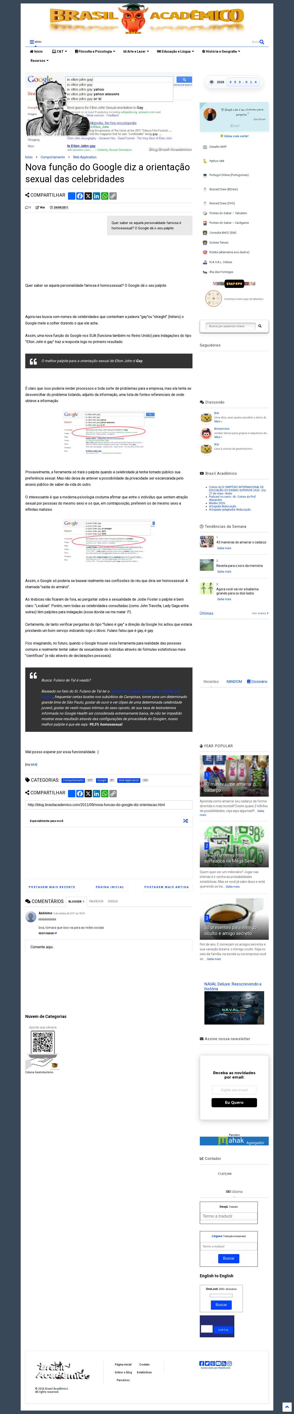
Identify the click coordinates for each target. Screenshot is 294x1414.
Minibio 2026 (217, 503)
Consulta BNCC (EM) (219, 233)
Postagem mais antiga (166, 887)
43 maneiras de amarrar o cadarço (241, 542)
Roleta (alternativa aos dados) (226, 252)
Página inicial (110, 887)
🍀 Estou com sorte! (234, 136)
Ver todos (260, 613)
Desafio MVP (214, 147)
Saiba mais (224, 548)
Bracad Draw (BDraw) (220, 189)
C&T (59, 51)
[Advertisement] (63, 248)
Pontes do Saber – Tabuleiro (225, 213)
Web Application (84, 157)
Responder (48, 933)
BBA (34, 764)
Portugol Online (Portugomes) (226, 175)
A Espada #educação (222, 506)
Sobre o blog (123, 1372)
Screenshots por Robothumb (215, 1368)
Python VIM (213, 161)
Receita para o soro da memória (239, 566)
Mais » (218, 421)
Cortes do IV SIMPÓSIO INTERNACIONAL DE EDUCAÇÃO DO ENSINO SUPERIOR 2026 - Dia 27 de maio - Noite (237, 490)
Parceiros (123, 1380)
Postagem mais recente (52, 887)
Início (36, 51)
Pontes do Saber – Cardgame (226, 223)
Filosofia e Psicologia (95, 51)
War (216, 413)
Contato (144, 1364)
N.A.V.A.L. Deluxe (217, 262)
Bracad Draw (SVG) (219, 203)
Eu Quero (234, 1102)
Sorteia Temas (215, 243)
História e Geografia (221, 51)
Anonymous (221, 428)
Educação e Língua (175, 51)
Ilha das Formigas (218, 272)
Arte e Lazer (136, 51)
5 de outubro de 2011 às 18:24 (69, 913)
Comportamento (53, 157)
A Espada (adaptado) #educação (230, 509)
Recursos (39, 60)
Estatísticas (144, 1372)
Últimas (207, 613)
